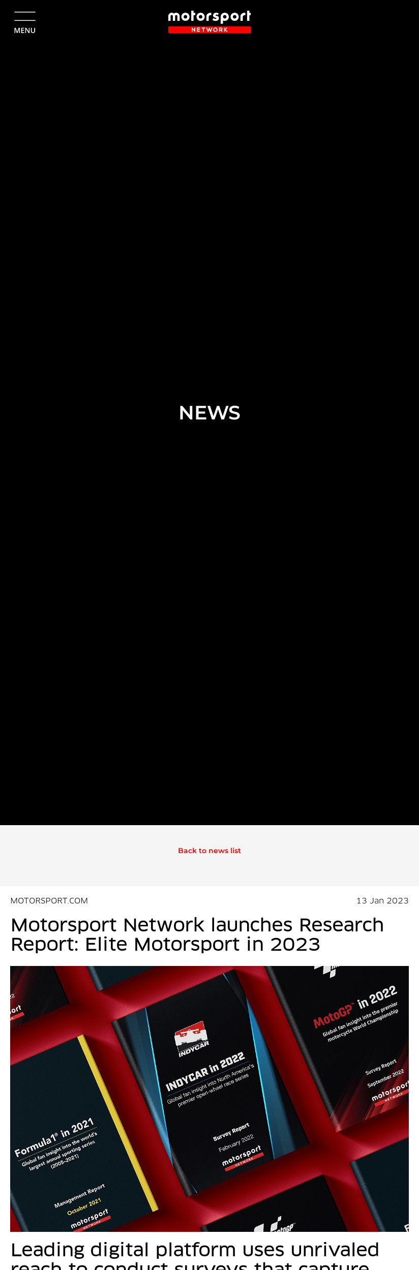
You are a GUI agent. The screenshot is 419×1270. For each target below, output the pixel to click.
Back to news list (209, 850)
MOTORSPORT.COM (49, 901)
